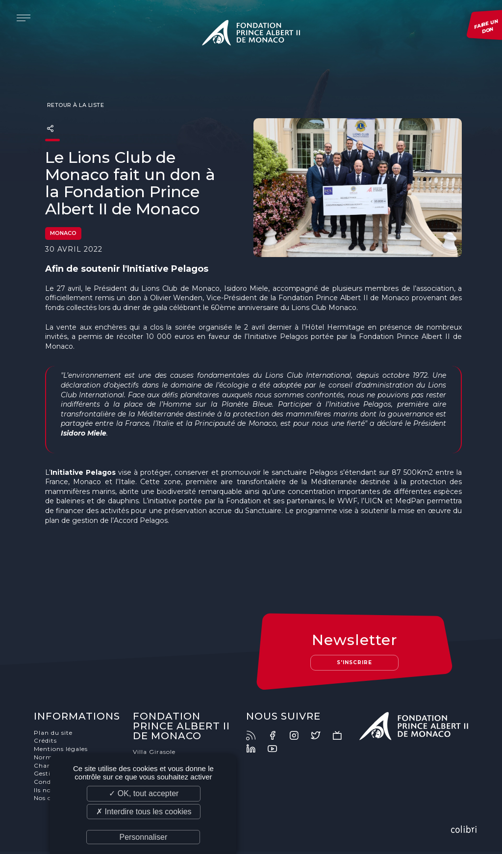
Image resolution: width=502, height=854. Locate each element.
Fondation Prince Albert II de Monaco (251, 34)
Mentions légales (62, 751)
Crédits (46, 743)
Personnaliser (143, 837)
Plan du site (54, 735)
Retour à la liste (74, 106)
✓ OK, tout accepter (143, 793)
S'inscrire (354, 665)
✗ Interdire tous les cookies (143, 811)
